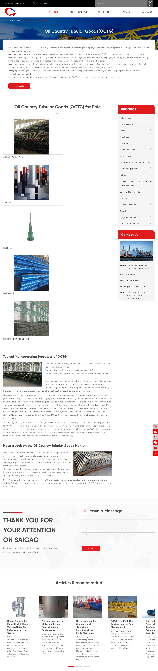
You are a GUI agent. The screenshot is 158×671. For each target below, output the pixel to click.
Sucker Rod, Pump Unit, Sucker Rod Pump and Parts (136, 183)
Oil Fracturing (89, 631)
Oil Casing (46, 148)
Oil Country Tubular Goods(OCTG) (35, 21)
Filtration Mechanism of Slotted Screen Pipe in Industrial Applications (76, 483)
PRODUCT (53, 12)
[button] (71, 510)
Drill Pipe (82, 148)
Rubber (123, 175)
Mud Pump (125, 137)
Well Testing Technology (88, 639)
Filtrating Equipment (129, 168)
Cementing (88, 620)
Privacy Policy (100, 666)
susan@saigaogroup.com (139, 268)
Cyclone (123, 198)
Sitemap (86, 666)
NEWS (126, 12)
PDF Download (140, 634)
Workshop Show (140, 624)
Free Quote (19, 86)
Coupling (124, 211)
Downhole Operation (88, 625)
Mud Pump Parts (127, 124)
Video (136, 631)
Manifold (124, 143)
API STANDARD (139, 638)
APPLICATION (105, 12)
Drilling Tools (125, 156)
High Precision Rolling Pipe (53, 185)
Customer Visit (139, 620)
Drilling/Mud (88, 617)
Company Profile (140, 617)
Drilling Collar (9, 185)
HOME (9, 21)
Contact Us (147, 12)
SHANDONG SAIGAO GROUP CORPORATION (31, 666)
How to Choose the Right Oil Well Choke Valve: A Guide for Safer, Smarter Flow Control (24, 483)
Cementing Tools (127, 149)
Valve (122, 130)
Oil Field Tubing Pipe (13, 148)
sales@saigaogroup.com (17, 3)
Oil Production (89, 634)
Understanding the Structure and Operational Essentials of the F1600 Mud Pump (131, 483)
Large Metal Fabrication (131, 217)
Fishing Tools (125, 118)
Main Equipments (140, 627)
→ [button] (6, 556)
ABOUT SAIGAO (78, 12)
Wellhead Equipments (130, 192)
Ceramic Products (128, 205)
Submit (91, 396)
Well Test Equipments (129, 224)
